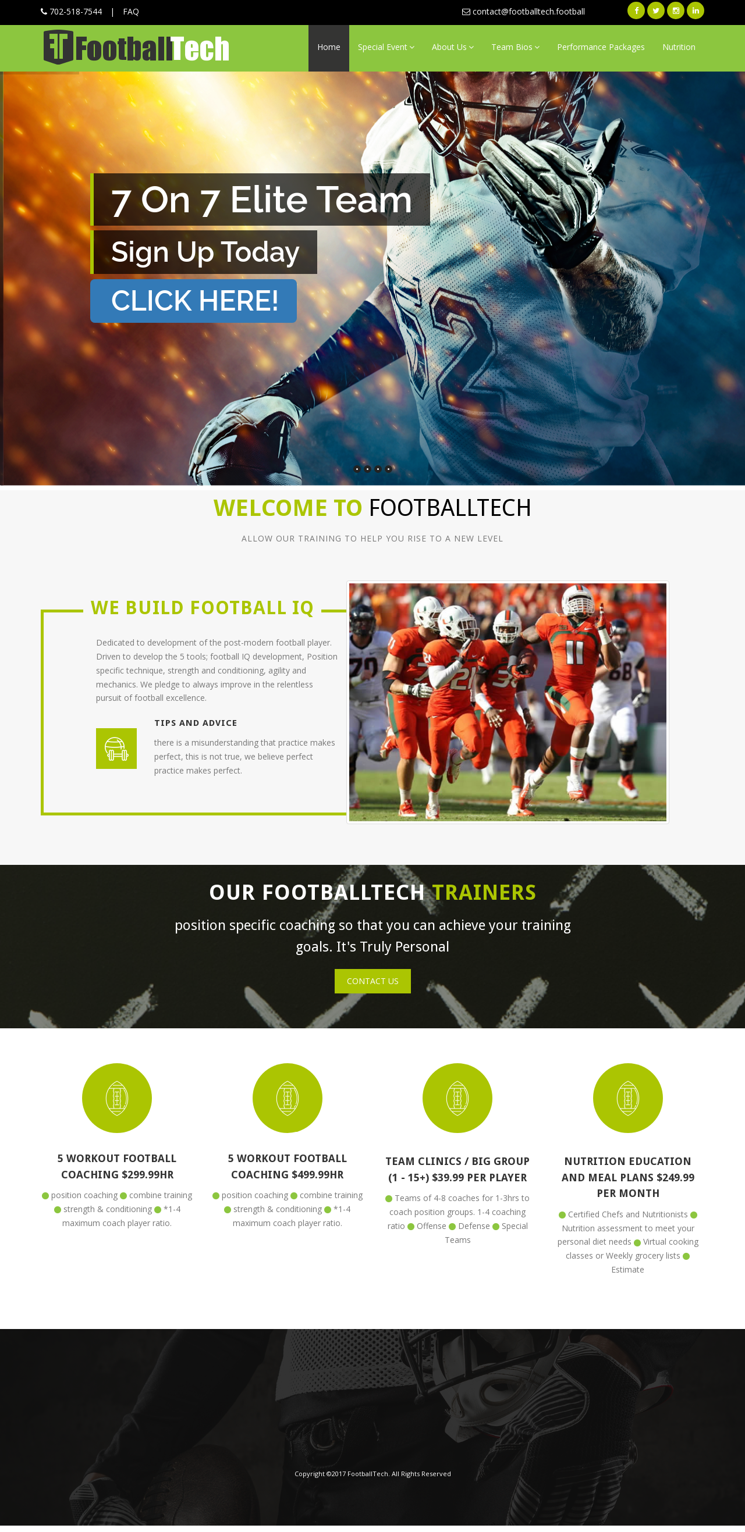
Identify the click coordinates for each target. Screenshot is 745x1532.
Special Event (386, 46)
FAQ (131, 11)
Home (328, 46)
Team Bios (515, 46)
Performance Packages (601, 46)
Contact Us (373, 980)
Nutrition (679, 46)
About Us (453, 46)
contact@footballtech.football (523, 11)
